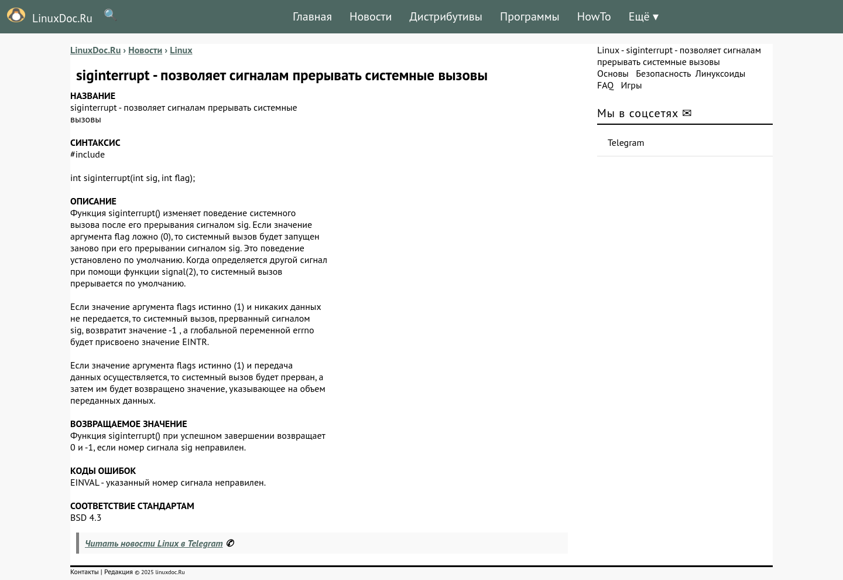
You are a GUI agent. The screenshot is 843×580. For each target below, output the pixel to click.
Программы (530, 16)
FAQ (605, 85)
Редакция (118, 571)
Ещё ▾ (644, 16)
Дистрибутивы (445, 16)
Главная (312, 16)
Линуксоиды (720, 73)
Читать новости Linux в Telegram (154, 543)
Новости (370, 16)
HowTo (594, 16)
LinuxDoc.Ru (46, 16)
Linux (608, 50)
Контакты (84, 571)
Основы (613, 73)
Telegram (626, 142)
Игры (631, 85)
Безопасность (663, 73)
